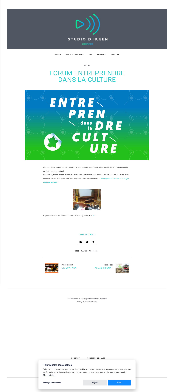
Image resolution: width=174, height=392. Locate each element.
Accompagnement (75, 55)
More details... (49, 375)
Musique (101, 55)
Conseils (93, 249)
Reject (114, 383)
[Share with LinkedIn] (93, 240)
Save (126, 383)
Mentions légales (96, 356)
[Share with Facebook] (81, 240)
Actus (58, 55)
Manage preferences (52, 383)
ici (94, 213)
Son (90, 55)
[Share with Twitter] (87, 240)
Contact (115, 55)
